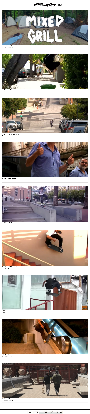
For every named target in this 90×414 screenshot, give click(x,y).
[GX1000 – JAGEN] (45, 336)
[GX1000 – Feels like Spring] (45, 248)
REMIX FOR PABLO (7, 310)
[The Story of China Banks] (45, 380)
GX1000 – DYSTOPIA (8, 90)
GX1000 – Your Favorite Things (11, 134)
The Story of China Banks (9, 399)
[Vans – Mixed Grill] (45, 27)
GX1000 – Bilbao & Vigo (9, 178)
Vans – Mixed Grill (7, 46)
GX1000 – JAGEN (6, 355)
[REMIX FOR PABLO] (45, 292)
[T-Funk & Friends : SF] (45, 204)
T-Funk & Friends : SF (8, 222)
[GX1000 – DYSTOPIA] (45, 71)
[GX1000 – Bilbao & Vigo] (45, 159)
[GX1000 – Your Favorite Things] (45, 115)
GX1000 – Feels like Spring (9, 266)
